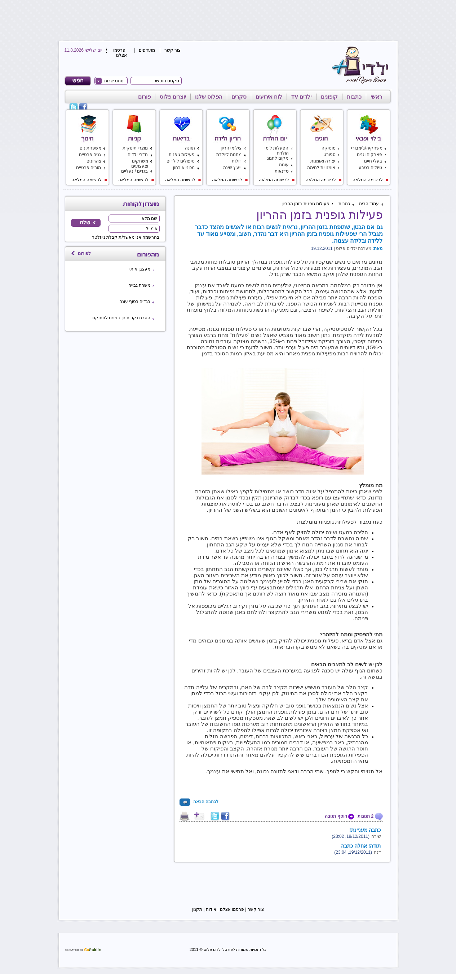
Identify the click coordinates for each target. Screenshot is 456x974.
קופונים (329, 97)
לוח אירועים (269, 97)
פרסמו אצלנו (120, 53)
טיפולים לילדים (181, 161)
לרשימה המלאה (371, 179)
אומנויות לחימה (321, 167)
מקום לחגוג (277, 158)
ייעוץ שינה (232, 167)
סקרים (239, 97)
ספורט (329, 154)
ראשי (376, 97)
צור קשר (172, 50)
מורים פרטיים (88, 167)
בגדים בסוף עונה (135, 301)
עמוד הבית (369, 203)
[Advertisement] (227, 20)
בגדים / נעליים (134, 171)
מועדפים (147, 50)
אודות (211, 909)
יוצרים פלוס (173, 97)
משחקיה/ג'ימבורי (366, 148)
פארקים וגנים (369, 154)
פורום (144, 97)
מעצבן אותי (139, 269)
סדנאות (282, 171)
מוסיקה (329, 148)
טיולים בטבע (370, 167)
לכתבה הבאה (199, 801)
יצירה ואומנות (322, 161)
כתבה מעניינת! (365, 830)
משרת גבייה (139, 285)
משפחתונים (90, 148)
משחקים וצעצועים (139, 164)
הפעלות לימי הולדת (276, 151)
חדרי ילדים (138, 154)
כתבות (354, 97)
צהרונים (94, 161)
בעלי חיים (373, 161)
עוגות (284, 164)
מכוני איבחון (184, 167)
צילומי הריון (231, 148)
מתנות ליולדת (229, 154)
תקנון (197, 909)
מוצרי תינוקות (135, 148)
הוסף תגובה (339, 816)
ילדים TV (301, 97)
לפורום (84, 253)
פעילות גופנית (182, 154)
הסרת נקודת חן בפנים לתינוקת (121, 317)
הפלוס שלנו (208, 97)
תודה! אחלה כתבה (361, 846)
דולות (237, 161)
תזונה (190, 148)
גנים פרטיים (90, 154)
